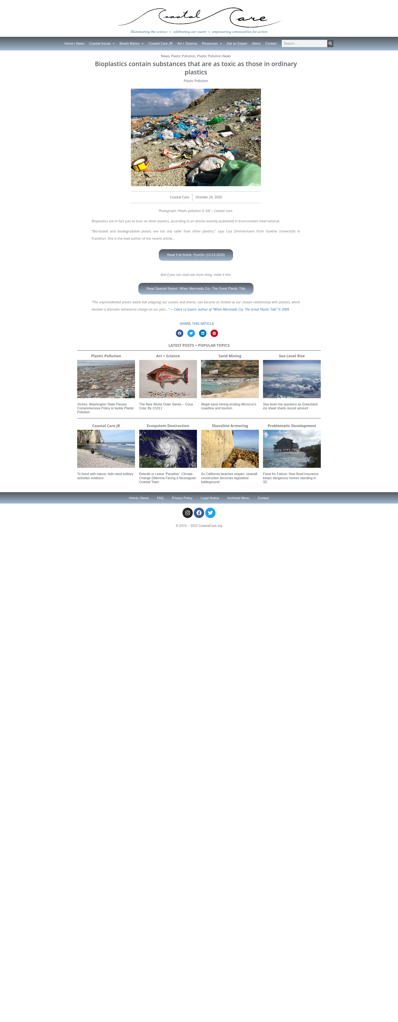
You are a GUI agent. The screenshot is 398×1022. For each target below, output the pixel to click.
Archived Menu (238, 498)
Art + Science (187, 43)
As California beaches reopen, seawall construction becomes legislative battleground (229, 478)
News (165, 56)
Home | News (74, 43)
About (256, 43)
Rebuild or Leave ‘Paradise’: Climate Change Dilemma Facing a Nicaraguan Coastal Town (167, 478)
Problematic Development (292, 425)
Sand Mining (230, 355)
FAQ (160, 498)
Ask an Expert (237, 43)
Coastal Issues (102, 43)
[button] (179, 333)
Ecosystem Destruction (168, 425)
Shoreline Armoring (230, 425)
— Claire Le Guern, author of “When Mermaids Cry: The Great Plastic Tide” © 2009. (229, 309)
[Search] (330, 43)
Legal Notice (210, 498)
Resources (212, 43)
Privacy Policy (182, 498)
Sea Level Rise (292, 355)
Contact (271, 43)
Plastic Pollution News (214, 56)
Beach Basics (132, 43)
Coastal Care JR (160, 43)
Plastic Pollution (183, 56)
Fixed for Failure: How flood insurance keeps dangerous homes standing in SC (291, 478)
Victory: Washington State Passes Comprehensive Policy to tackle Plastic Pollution (105, 408)
